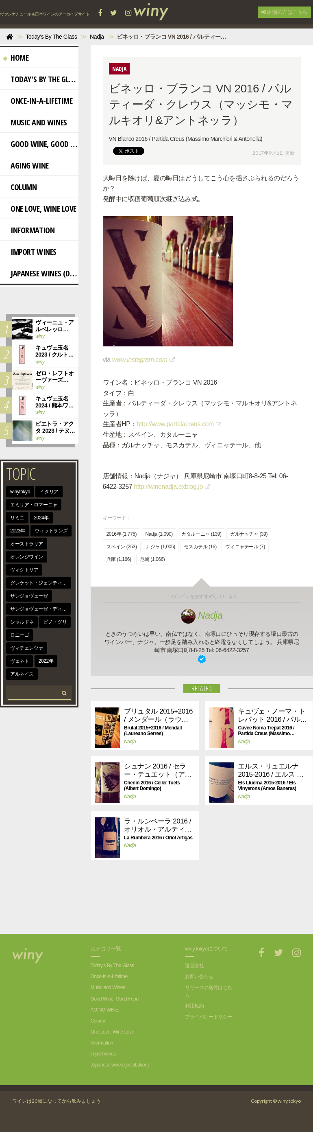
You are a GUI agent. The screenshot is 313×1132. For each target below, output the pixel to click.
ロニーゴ (19, 635)
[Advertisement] (165, 905)
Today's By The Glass (40, 79)
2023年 (17, 531)
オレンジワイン (26, 557)
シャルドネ (22, 622)
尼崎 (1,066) (152, 559)
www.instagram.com (139, 359)
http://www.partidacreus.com (175, 423)
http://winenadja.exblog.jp (168, 486)
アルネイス (22, 674)
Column (20, 187)
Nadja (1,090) (159, 534)
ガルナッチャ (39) (248, 534)
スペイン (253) (122, 547)
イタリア (48, 492)
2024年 (41, 518)
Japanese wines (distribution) (40, 273)
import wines (30, 251)
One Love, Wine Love (39, 208)
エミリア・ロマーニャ (33, 505)
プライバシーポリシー (208, 1017)
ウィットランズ (51, 531)
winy (39, 336)
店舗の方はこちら (284, 12)
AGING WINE (26, 165)
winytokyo (20, 492)
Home (15, 57)
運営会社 (194, 965)
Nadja (202, 615)
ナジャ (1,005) (160, 547)
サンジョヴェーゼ (29, 596)
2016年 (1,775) (122, 534)
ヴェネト (19, 661)
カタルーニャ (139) (201, 534)
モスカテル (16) (200, 547)
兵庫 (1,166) (119, 559)
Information (28, 230)
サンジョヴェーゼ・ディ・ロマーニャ (40, 609)
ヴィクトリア (24, 570)
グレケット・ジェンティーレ (40, 583)
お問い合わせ (199, 976)
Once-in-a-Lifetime (37, 100)
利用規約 (194, 1006)
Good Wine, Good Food (40, 143)
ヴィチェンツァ (26, 648)
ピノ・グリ (55, 622)
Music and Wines (35, 122)
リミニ (17, 518)
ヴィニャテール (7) (245, 547)
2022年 (46, 661)
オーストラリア (26, 544)
